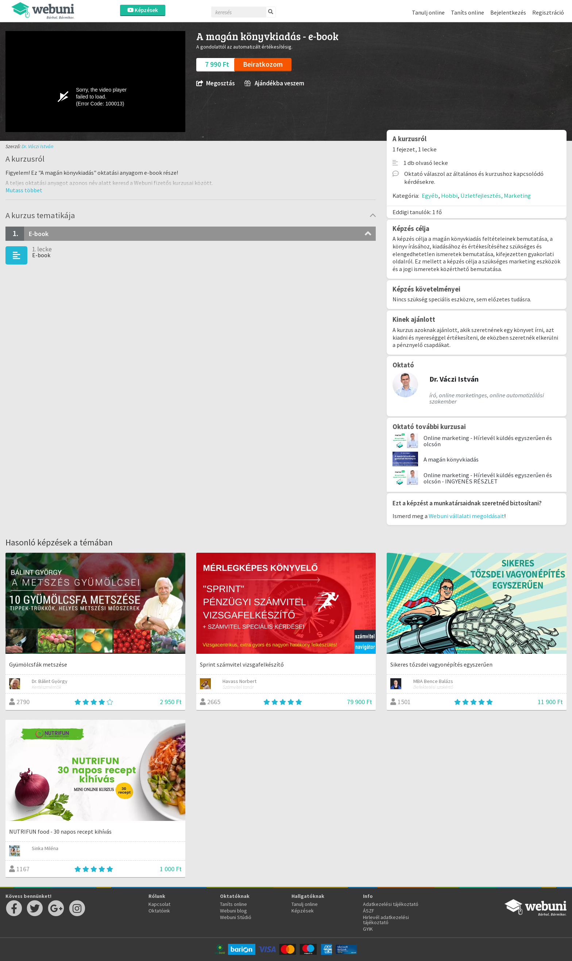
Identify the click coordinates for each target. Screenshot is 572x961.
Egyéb (430, 196)
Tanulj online (428, 12)
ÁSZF (368, 910)
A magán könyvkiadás (451, 459)
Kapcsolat (159, 904)
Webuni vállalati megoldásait (466, 516)
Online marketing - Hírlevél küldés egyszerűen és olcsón (488, 441)
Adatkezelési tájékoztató (390, 904)
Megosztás (215, 83)
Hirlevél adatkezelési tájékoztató (386, 920)
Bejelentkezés (508, 12)
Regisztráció (548, 12)
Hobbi (449, 196)
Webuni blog (233, 910)
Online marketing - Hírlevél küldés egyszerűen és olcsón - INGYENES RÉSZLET (488, 478)
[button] (23, 190)
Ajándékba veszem (274, 83)
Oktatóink (159, 910)
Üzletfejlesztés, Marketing (495, 196)
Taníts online (467, 12)
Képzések (142, 10)
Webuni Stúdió (235, 917)
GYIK (368, 929)
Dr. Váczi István (37, 146)
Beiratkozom (263, 64)
